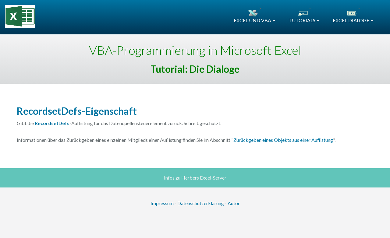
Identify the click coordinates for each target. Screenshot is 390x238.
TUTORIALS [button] (304, 20)
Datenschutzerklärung (200, 203)
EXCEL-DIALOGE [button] (353, 20)
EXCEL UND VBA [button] (254, 20)
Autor (234, 203)
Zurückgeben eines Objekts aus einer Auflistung (283, 140)
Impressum (162, 203)
